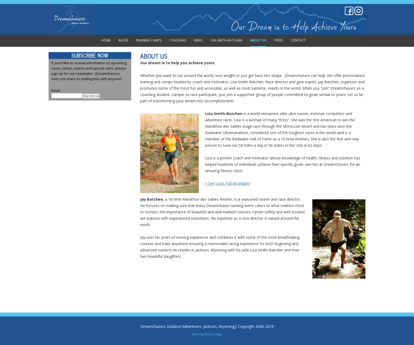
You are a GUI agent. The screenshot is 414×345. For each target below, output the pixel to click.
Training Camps (148, 40)
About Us (258, 40)
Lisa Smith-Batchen (226, 40)
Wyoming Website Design (207, 334)
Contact (298, 40)
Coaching (177, 40)
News (198, 40)
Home (106, 40)
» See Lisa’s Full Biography (227, 183)
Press (278, 40)
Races (123, 40)
